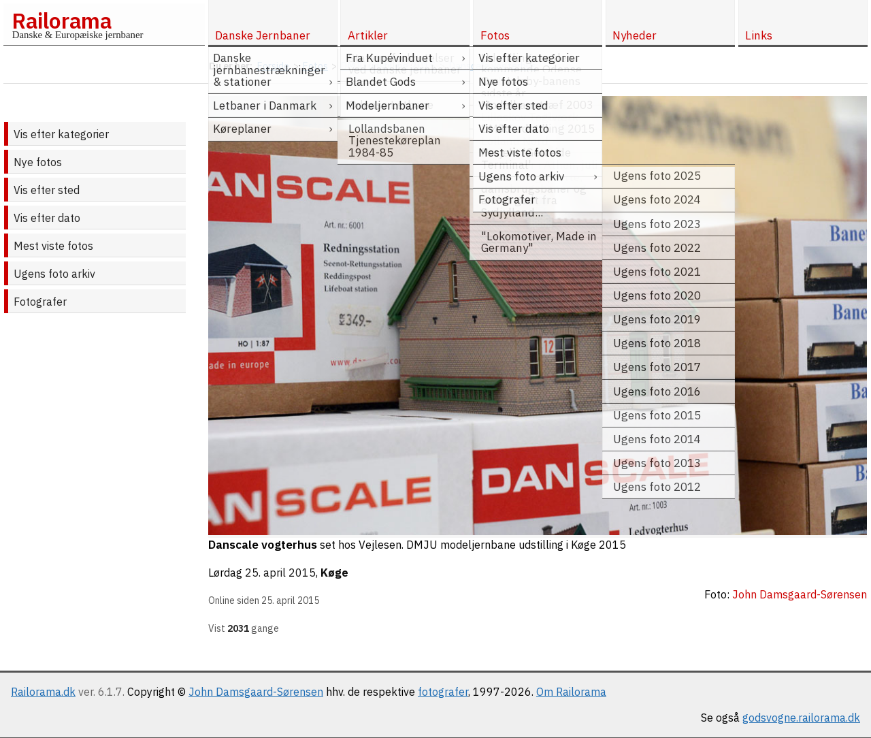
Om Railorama (571, 692)
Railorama (62, 20)
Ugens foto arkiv (54, 273)
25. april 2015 (280, 572)
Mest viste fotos (53, 246)
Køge (334, 572)
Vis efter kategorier (61, 134)
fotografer (443, 692)
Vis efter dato (47, 218)
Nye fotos (38, 162)
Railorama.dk (43, 692)
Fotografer (40, 301)
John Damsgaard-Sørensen (255, 692)
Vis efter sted (47, 190)
